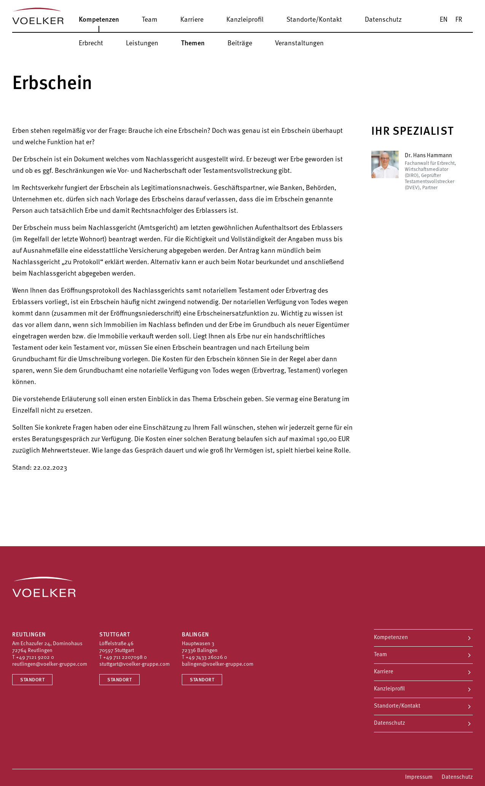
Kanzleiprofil (389, 689)
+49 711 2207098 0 (125, 657)
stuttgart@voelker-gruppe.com (134, 664)
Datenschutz (389, 723)
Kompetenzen (391, 638)
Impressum (419, 777)
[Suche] (477, 19)
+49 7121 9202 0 (35, 657)
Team (380, 655)
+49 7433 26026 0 (206, 657)
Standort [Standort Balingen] (202, 680)
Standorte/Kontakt (397, 706)
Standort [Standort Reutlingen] (32, 680)
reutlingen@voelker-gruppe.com (49, 664)
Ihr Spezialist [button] (412, 132)
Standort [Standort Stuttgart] (119, 680)
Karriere (383, 672)
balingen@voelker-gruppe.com (217, 664)
